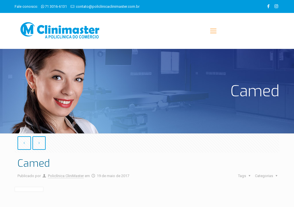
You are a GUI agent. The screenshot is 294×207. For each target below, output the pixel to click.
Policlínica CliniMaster (66, 176)
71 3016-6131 (56, 6)
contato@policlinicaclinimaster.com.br (108, 6)
